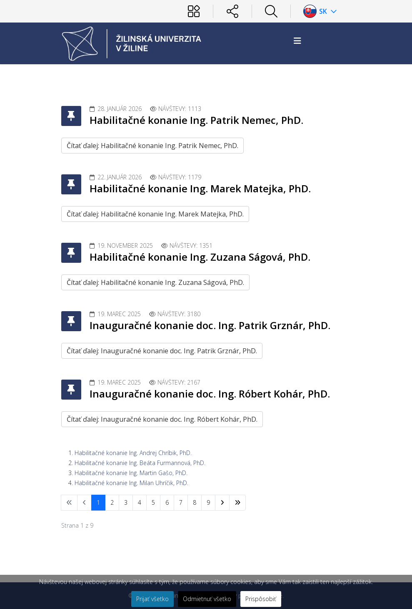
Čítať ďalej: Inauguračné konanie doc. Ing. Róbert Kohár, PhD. (162, 419)
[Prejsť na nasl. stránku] (222, 503)
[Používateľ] (194, 11)
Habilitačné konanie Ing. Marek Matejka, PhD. (200, 188)
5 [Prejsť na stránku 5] (153, 502)
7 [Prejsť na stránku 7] (180, 502)
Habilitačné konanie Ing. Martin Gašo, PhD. (131, 473)
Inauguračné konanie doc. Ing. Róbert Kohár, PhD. (210, 393)
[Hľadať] (271, 11)
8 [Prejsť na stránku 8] (194, 502)
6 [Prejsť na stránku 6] (167, 502)
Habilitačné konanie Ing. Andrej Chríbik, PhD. (133, 453)
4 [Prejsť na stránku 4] (139, 502)
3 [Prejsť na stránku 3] (125, 502)
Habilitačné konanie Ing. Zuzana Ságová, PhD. (200, 257)
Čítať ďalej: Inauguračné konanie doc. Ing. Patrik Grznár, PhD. (162, 350)
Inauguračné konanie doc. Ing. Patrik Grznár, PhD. (210, 325)
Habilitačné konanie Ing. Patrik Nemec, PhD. (196, 120)
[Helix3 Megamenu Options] (297, 41)
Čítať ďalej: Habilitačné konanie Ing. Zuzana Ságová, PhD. (155, 282)
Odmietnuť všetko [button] (207, 599)
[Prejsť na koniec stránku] (237, 503)
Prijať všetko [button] (152, 599)
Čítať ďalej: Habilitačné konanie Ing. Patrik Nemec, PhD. (152, 145)
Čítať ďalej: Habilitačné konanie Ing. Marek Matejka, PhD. (155, 214)
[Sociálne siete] (232, 11)
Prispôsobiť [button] (260, 599)
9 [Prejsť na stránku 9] (208, 502)
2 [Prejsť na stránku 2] (112, 502)
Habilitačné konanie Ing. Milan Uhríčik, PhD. (131, 483)
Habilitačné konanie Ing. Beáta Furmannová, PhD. (140, 463)
